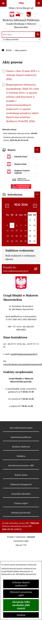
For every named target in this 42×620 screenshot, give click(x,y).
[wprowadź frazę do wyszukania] (18, 35)
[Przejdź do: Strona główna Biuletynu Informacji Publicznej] (2, 50)
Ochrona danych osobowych (21, 584)
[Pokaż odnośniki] (3, 3)
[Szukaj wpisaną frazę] (37, 35)
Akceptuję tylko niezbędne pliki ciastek (21, 605)
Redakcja (21, 456)
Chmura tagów (21, 503)
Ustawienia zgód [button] (21, 541)
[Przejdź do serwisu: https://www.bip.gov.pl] (21, 5)
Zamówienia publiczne (21, 437)
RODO (9, 50)
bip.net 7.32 (21, 545)
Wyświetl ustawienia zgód (21, 594)
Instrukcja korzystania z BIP (21, 465)
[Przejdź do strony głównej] (21, 21)
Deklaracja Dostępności (21, 484)
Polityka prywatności (21, 512)
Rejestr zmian (21, 475)
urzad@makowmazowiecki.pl (24, 354)
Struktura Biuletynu (21, 446)
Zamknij (21, 615)
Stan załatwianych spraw (21, 427)
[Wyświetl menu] (38, 3)
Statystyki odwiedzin (21, 494)
